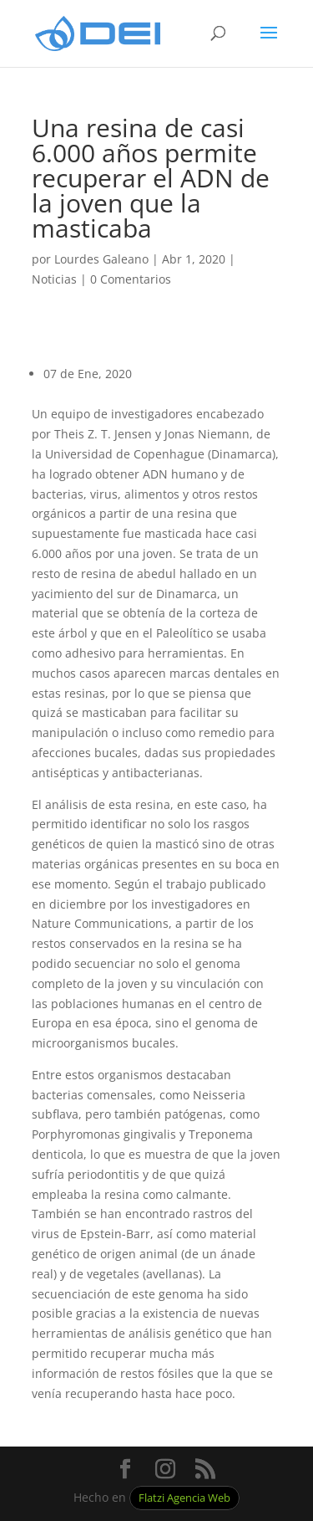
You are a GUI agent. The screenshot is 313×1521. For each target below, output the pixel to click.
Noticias (54, 279)
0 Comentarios (130, 279)
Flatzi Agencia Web (184, 1498)
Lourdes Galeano (101, 259)
